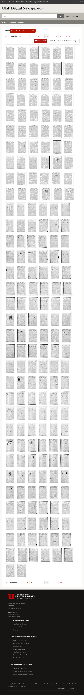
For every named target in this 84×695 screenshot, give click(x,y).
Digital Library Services (20, 624)
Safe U (71, 684)
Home (4, 2)
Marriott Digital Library (20, 640)
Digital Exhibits (17, 646)
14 (66, 36)
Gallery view (41, 41)
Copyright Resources (19, 630)
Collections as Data (19, 649)
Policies (71, 688)
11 (51, 36)
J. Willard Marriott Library (16, 604)
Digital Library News (19, 652)
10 (47, 36)
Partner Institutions (19, 668)
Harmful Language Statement (37, 2)
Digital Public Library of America (23, 674)
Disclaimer (61, 688)
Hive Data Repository (19, 658)
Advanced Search (72, 16)
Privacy (37, 684)
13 (61, 36)
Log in (81, 2)
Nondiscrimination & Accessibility (54, 684)
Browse (11, 2)
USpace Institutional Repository (23, 655)
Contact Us (20, 2)
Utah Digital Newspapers (21, 643)
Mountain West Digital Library (22, 671)
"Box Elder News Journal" (22, 31)
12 (56, 36)
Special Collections (19, 627)
